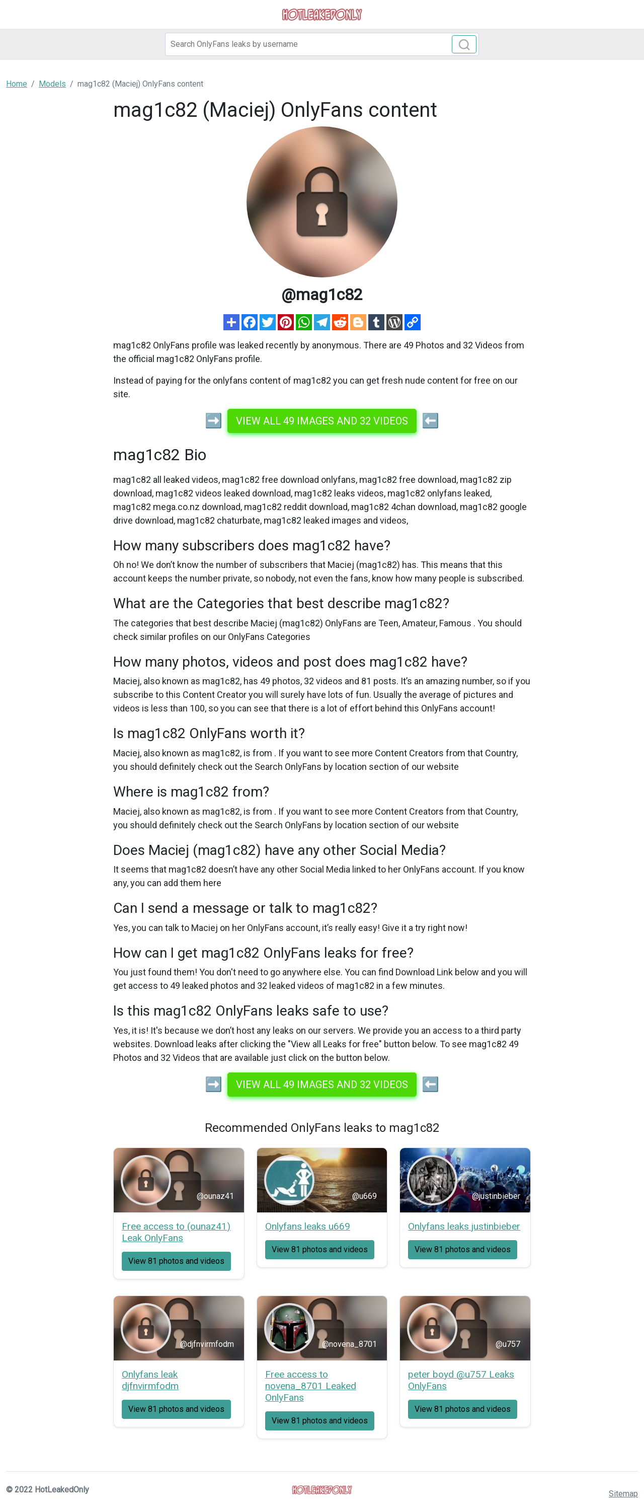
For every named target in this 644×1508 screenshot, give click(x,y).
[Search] (322, 44)
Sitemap (623, 1493)
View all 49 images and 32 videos (322, 421)
